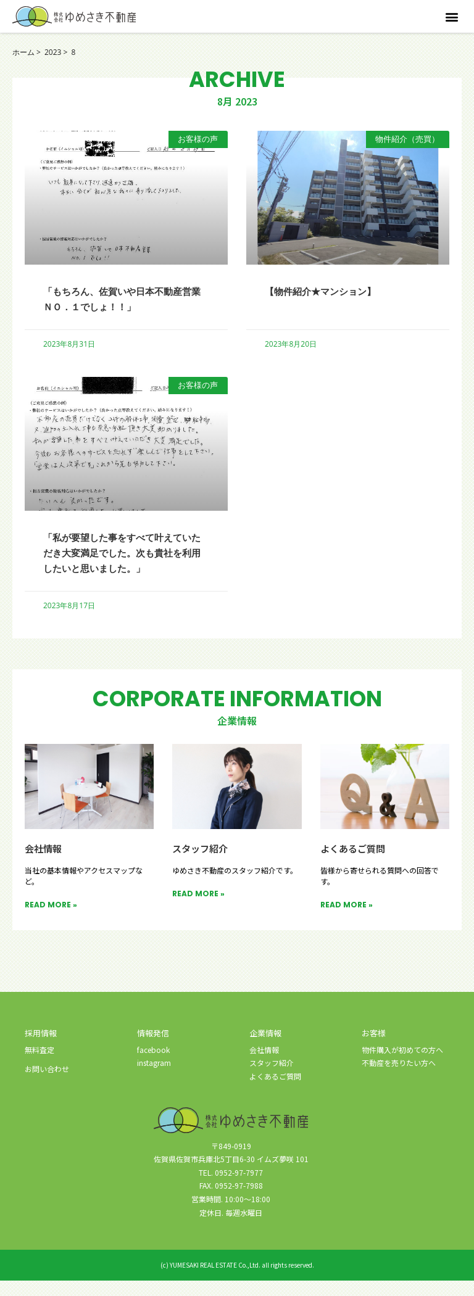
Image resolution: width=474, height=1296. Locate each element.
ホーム (23, 52)
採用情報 (41, 1048)
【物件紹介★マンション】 (331, 290)
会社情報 (44, 863)
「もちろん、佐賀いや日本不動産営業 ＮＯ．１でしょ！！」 (121, 298)
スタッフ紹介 (201, 863)
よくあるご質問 (354, 863)
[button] (451, 16)
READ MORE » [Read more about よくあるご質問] (346, 920)
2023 (52, 52)
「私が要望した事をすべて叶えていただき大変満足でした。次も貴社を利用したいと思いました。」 (121, 560)
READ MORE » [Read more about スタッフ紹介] (198, 909)
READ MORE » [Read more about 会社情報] (51, 920)
